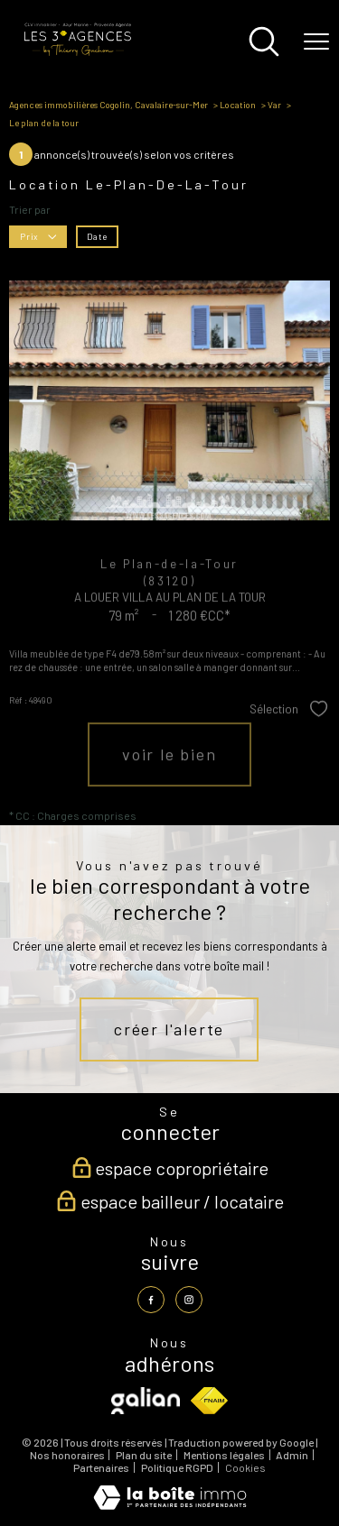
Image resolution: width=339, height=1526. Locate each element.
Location (238, 104)
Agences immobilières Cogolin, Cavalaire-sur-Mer (108, 104)
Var (274, 104)
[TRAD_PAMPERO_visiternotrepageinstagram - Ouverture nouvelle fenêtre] (188, 1299)
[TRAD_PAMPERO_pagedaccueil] (77, 53)
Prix (38, 235)
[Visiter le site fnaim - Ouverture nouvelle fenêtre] (209, 1400)
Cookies (245, 1468)
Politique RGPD (177, 1467)
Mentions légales (224, 1454)
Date (97, 235)
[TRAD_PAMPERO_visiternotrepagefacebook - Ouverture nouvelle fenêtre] (151, 1299)
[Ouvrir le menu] (316, 42)
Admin (292, 1454)
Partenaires (101, 1467)
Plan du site (144, 1454)
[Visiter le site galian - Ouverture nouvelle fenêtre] (145, 1400)
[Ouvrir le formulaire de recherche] (264, 42)
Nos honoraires (67, 1454)
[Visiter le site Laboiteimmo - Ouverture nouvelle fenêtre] (170, 1505)
